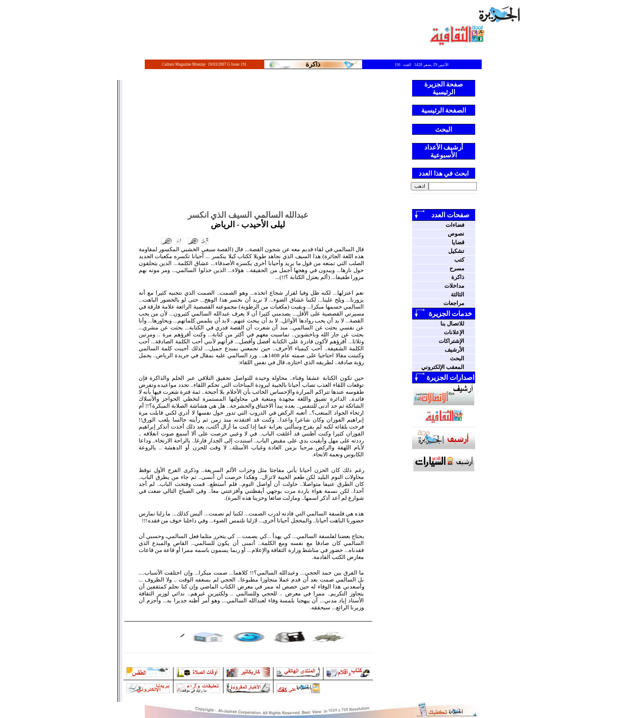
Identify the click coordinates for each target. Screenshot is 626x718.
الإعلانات (454, 332)
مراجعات (453, 303)
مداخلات (454, 286)
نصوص (456, 233)
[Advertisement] (248, 145)
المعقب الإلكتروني (442, 367)
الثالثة (457, 294)
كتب (459, 259)
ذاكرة (457, 277)
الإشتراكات (451, 341)
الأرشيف (454, 349)
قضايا (458, 242)
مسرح (457, 268)
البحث (457, 358)
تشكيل (456, 251)
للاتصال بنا (452, 323)
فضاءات (455, 225)
